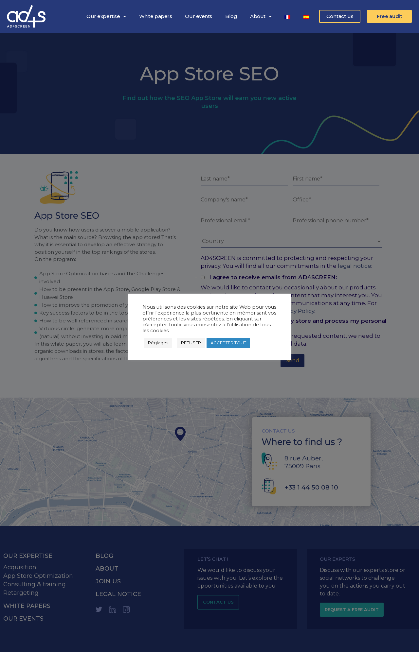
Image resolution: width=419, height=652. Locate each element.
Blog (231, 16)
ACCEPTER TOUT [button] (228, 342)
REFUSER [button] (191, 342)
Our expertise (106, 16)
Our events (198, 16)
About (260, 16)
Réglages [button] (158, 342)
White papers (155, 16)
